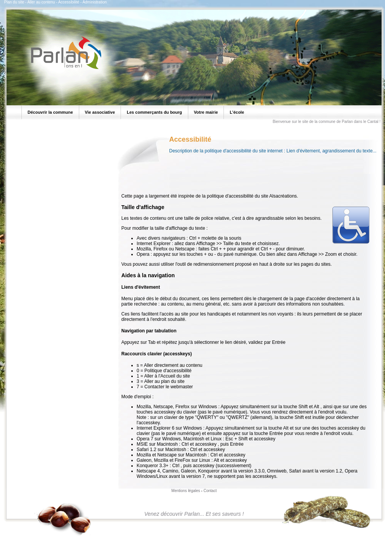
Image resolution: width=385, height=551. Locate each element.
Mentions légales (185, 491)
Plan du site (14, 2)
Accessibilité (68, 2)
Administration (94, 2)
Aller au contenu (41, 2)
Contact (210, 491)
